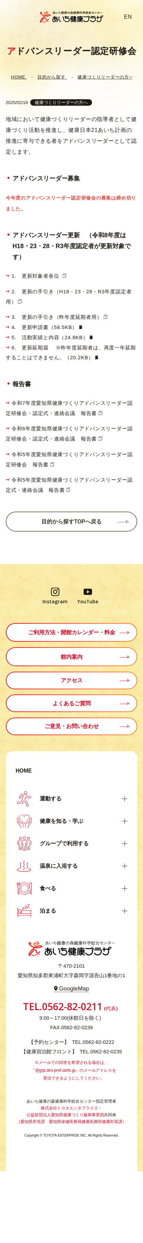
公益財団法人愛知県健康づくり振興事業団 (65, 1114)
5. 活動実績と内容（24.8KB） (50, 337)
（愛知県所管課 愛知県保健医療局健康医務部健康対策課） (71, 1121)
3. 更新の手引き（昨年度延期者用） (57, 317)
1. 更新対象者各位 (36, 276)
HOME (24, 771)
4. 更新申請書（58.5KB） (44, 327)
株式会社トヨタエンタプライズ (69, 1108)
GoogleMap (74, 988)
